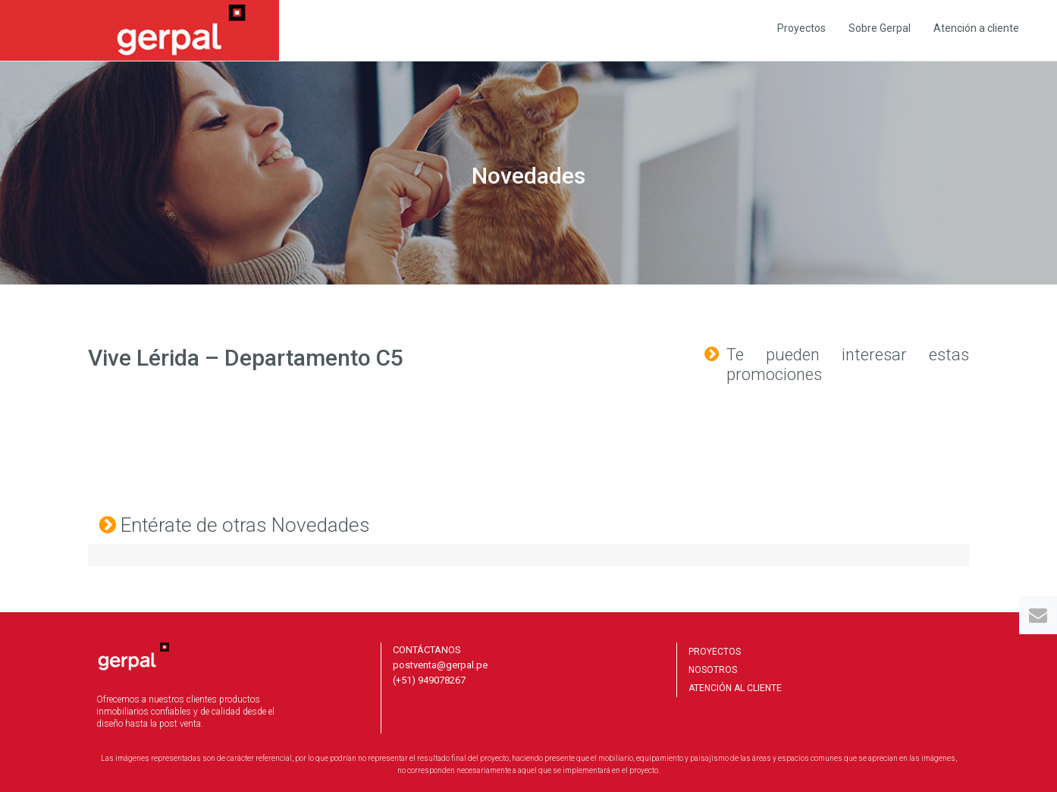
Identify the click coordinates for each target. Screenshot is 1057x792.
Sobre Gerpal (879, 28)
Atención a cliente (976, 28)
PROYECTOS (714, 651)
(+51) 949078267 (429, 680)
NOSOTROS (712, 670)
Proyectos (801, 28)
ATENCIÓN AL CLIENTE (735, 688)
